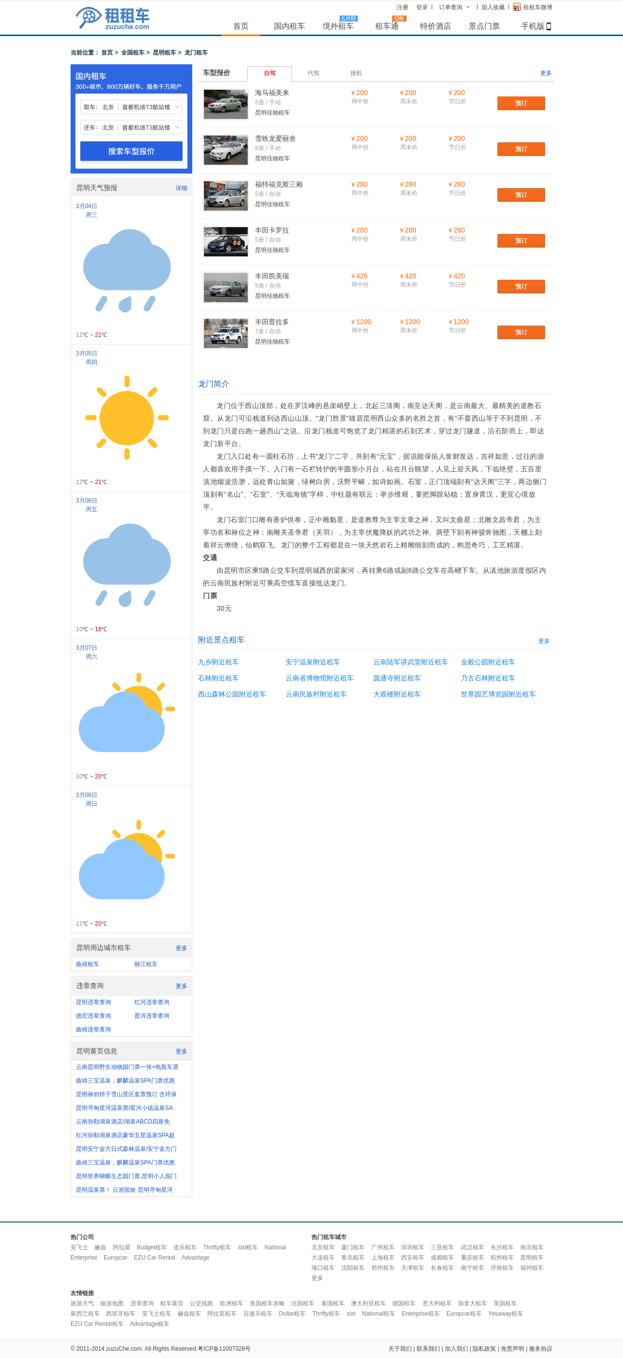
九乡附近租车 (218, 662)
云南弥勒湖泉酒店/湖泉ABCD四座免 (123, 1121)
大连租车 (323, 1257)
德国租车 (404, 1303)
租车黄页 (171, 1303)
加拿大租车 (472, 1303)
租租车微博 (532, 7)
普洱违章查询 (151, 1015)
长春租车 (442, 1267)
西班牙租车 (120, 1313)
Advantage (195, 1257)
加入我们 (456, 1348)
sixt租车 (248, 1247)
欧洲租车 (231, 1303)
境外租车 (338, 25)
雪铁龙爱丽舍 (275, 138)
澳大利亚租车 (368, 1303)
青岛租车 (353, 1257)
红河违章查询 (151, 1002)
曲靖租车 (87, 964)
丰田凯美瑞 (272, 276)
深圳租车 (412, 1247)
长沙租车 (502, 1247)
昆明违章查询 (93, 1002)
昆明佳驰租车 (272, 112)
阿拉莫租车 (222, 1313)
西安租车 (412, 1257)
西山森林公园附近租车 (232, 694)
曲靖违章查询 (93, 1029)
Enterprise (84, 1257)
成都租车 (442, 1257)
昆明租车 (164, 52)
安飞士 (79, 1247)
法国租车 (302, 1303)
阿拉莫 (121, 1247)
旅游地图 (112, 1303)
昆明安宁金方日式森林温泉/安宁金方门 (126, 1148)
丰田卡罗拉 (272, 230)
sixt (351, 1313)
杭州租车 (502, 1257)
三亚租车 (442, 1247)
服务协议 (540, 1348)
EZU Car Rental (154, 1257)
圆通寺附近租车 (397, 678)
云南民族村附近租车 (316, 694)
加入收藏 (493, 7)
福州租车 (532, 1267)
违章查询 (142, 1303)
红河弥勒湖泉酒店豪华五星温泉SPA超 (125, 1135)
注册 (402, 7)
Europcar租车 (464, 1313)
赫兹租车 (189, 1313)
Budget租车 (152, 1247)
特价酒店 (435, 25)
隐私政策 (484, 1348)
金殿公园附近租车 (488, 662)
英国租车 (505, 1303)
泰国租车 (333, 1303)
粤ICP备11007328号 (224, 1348)
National (275, 1247)
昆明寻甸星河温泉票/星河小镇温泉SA (124, 1108)
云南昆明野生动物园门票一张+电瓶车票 (127, 1067)
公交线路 (201, 1303)
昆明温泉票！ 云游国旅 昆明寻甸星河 (124, 1189)
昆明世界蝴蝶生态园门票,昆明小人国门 (126, 1176)
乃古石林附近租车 (488, 678)
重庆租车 (472, 1257)
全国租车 (133, 52)
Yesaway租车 (505, 1313)
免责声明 (512, 1348)
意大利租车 (437, 1303)
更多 (181, 948)
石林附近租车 (218, 678)
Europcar (116, 1257)
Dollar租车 (292, 1313)
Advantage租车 (149, 1323)
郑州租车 (383, 1267)
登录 (422, 7)
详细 (181, 188)
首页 (241, 25)
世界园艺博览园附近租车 (498, 694)
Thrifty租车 (217, 1247)
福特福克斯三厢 (279, 184)
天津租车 (412, 1267)
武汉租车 (472, 1247)
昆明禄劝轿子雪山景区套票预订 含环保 (126, 1094)
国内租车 (289, 25)
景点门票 (484, 25)
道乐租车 (185, 1247)
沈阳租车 (353, 1267)
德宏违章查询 (93, 1015)
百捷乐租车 (258, 1313)
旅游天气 (82, 1303)
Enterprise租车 (421, 1313)
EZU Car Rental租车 (97, 1323)
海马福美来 (272, 93)
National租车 (378, 1313)
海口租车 (323, 1267)
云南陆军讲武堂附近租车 (410, 662)
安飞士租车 (156, 1313)
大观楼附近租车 (397, 694)
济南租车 (502, 1267)
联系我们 (428, 1348)
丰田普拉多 (272, 322)
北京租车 (323, 1247)
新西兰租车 (85, 1313)
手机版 (533, 25)
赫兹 (100, 1247)
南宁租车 (472, 1267)
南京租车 (532, 1247)
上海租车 (383, 1257)
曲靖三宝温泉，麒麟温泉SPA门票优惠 (125, 1080)
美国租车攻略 (267, 1303)
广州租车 (383, 1247)
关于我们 (400, 1348)
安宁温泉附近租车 (313, 662)
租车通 (387, 25)
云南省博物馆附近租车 (320, 678)
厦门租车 (353, 1247)
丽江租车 (146, 964)
